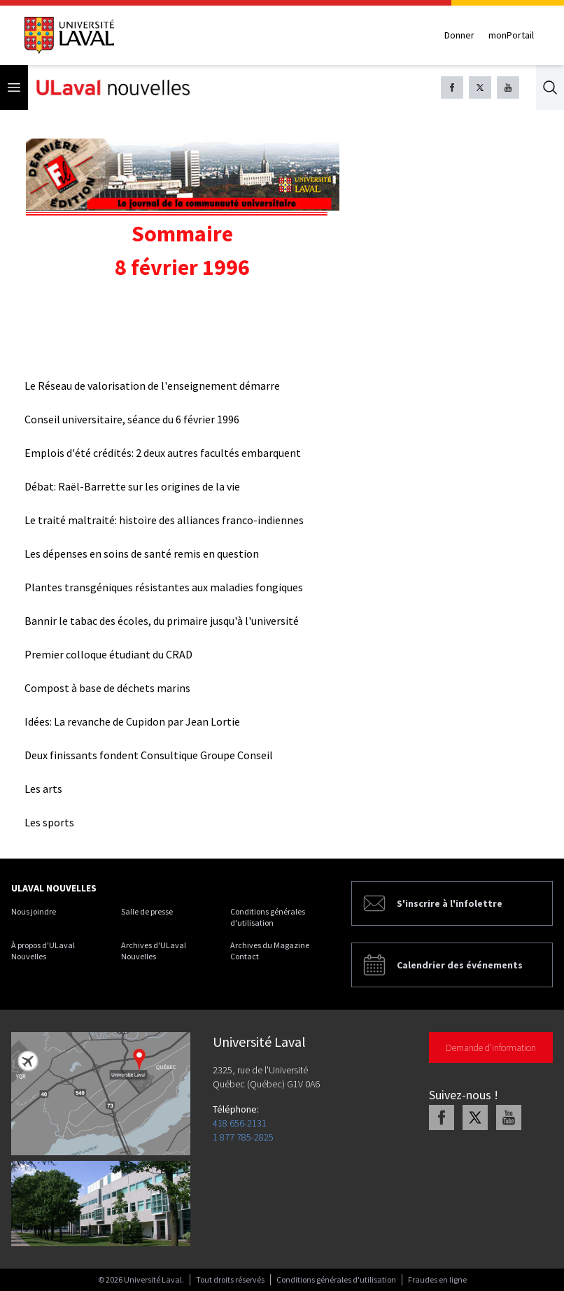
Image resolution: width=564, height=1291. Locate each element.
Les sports (49, 822)
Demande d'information (491, 1047)
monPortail (511, 35)
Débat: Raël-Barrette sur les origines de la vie (132, 486)
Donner (459, 35)
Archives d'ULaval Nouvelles (153, 950)
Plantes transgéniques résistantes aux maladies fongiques (163, 587)
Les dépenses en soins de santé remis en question (141, 553)
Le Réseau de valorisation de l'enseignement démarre (152, 386)
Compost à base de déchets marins (107, 688)
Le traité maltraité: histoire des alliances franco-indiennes (164, 520)
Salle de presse (147, 911)
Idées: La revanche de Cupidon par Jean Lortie (132, 721)
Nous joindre (33, 911)
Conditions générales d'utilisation (267, 917)
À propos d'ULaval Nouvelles (43, 950)
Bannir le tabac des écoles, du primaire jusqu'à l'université (161, 621)
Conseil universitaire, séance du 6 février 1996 (131, 419)
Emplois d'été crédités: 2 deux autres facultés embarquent (162, 453)
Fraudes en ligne (437, 1279)
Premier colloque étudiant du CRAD (108, 654)
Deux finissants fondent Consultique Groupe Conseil (148, 755)
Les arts (43, 789)
